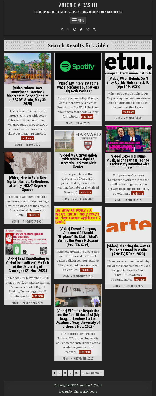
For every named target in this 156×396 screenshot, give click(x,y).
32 (77, 373)
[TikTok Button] (81, 29)
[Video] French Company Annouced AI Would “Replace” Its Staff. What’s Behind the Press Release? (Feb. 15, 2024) (78, 236)
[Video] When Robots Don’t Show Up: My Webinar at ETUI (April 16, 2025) (128, 82)
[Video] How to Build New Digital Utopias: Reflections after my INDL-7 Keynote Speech (28, 183)
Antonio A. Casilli (78, 5)
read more (28, 138)
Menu (81, 20)
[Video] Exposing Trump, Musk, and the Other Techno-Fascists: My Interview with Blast (128, 162)
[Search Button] (94, 29)
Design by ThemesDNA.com (78, 391)
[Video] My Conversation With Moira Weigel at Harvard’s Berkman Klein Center (78, 161)
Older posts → (92, 373)
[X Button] (62, 29)
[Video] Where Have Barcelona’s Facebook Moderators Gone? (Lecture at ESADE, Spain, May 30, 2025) (28, 96)
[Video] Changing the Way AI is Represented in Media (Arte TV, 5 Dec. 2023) (128, 250)
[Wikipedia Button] (88, 29)
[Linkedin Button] (68, 29)
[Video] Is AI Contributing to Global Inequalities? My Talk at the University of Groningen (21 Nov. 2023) (27, 265)
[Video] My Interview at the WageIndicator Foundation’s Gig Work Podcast (78, 87)
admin (18, 145)
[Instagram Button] (75, 29)
